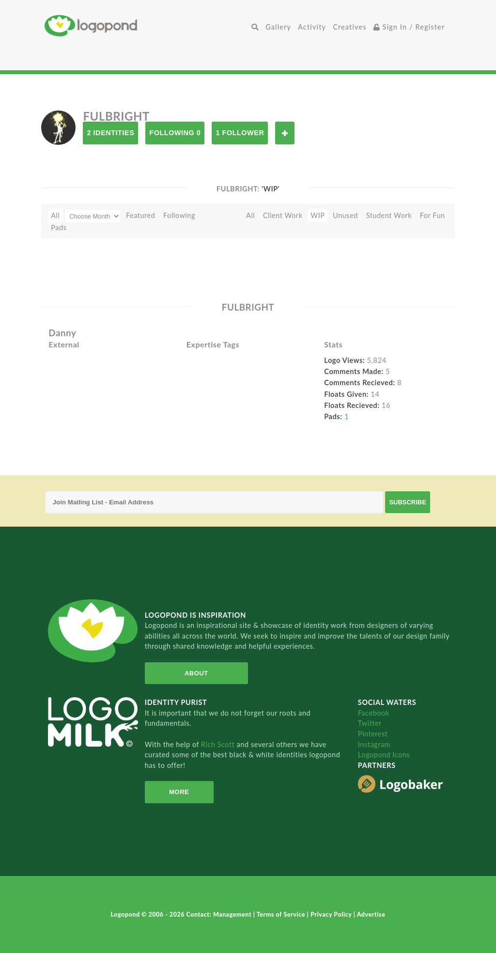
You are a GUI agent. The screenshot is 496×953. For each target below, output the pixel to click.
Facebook (373, 713)
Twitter (370, 723)
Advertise (371, 914)
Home (146, 25)
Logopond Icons (384, 754)
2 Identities (110, 133)
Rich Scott (219, 744)
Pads (58, 227)
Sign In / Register (409, 27)
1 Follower (240, 133)
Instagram (374, 744)
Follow (284, 133)
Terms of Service (282, 914)
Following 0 (175, 133)
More (179, 792)
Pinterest (373, 734)
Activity (312, 27)
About (196, 673)
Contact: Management (219, 914)
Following (179, 215)
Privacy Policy (332, 914)
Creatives (349, 27)
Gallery (278, 27)
